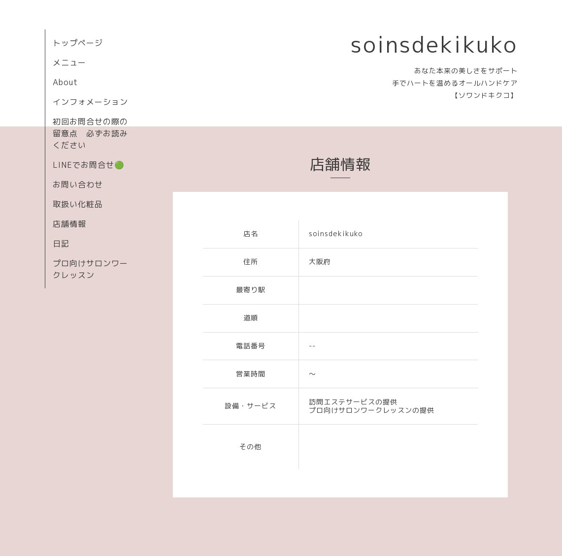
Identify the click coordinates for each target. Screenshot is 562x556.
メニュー (69, 62)
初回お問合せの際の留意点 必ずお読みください (90, 133)
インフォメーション (90, 101)
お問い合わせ (78, 184)
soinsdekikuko (434, 44)
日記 (61, 243)
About (65, 82)
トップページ (78, 42)
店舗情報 (69, 223)
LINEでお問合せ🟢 (89, 164)
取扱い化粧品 (78, 204)
